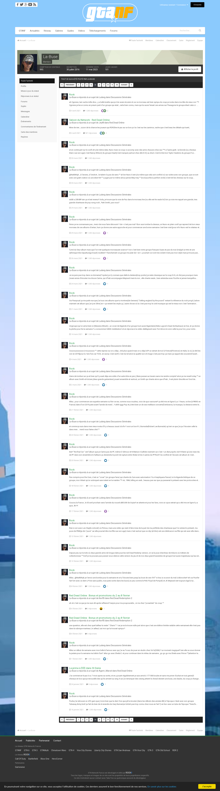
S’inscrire (197, 5)
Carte (181, 40)
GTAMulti (44, 750)
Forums (113, 30)
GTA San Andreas (122, 750)
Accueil (18, 740)
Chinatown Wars (58, 750)
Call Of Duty (20, 759)
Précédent (70, 85)
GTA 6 (26, 750)
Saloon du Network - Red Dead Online (89, 119)
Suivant (124, 85)
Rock (72, 94)
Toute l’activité (27, 81)
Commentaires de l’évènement (33, 127)
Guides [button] (70, 30)
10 (117, 85)
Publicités (30, 740)
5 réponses (92, 684)
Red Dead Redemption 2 (121, 598)
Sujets (23, 106)
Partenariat (44, 740)
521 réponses (90, 133)
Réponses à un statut (30, 96)
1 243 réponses (90, 111)
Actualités (34, 30)
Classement (171, 40)
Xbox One (44, 759)
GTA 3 (150, 750)
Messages (25, 111)
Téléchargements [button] (97, 30)
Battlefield (33, 759)
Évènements (26, 121)
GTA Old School (163, 750)
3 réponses (91, 609)
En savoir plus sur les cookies (161, 787)
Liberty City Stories (102, 750)
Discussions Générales (121, 97)
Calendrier (160, 40)
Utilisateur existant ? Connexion (174, 5)
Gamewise (20, 767)
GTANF (22, 30)
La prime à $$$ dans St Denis (85, 668)
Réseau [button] (47, 30)
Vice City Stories (84, 750)
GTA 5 (35, 750)
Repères (24, 137)
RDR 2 (175, 750)
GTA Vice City (139, 750)
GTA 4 (71, 750)
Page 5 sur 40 (142, 85)
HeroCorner (57, 759)
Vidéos (81, 30)
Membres (149, 40)
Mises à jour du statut (30, 91)
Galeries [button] (59, 30)
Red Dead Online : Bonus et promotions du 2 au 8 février (99, 595)
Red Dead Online (116, 123)
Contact (57, 740)
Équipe (200, 40)
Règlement (190, 40)
